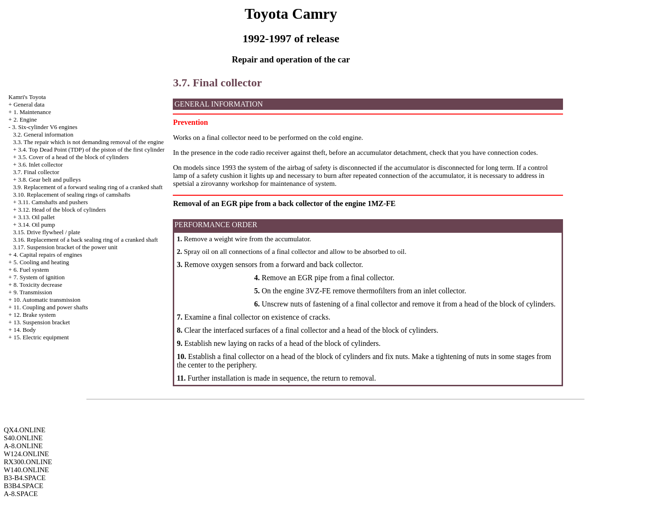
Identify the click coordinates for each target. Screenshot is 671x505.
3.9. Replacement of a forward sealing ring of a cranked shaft (87, 187)
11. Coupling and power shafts (51, 307)
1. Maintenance (32, 111)
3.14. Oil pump (36, 224)
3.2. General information (43, 134)
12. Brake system (35, 314)
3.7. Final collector (36, 172)
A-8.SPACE (21, 493)
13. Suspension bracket (42, 322)
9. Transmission (33, 292)
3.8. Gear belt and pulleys (49, 179)
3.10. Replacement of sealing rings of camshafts (72, 194)
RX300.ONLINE (28, 462)
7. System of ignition (39, 277)
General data (29, 104)
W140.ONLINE (26, 470)
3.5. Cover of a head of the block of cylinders (73, 157)
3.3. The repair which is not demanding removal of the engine (88, 141)
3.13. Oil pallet (36, 217)
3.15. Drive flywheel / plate (46, 232)
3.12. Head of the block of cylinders (62, 209)
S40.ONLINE (23, 438)
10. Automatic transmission (47, 299)
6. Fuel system (31, 269)
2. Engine (25, 119)
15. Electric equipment (41, 337)
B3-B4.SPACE (25, 478)
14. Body (25, 329)
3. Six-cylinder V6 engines (44, 126)
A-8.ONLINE (23, 446)
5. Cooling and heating (41, 262)
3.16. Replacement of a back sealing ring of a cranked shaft (85, 239)
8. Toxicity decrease (38, 284)
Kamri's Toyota (27, 96)
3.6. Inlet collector (40, 164)
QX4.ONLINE (25, 430)
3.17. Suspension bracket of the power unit (65, 247)
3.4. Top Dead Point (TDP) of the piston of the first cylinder (91, 149)
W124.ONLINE (26, 454)
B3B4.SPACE (23, 486)
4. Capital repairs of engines (48, 254)
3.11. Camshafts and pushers (53, 202)
